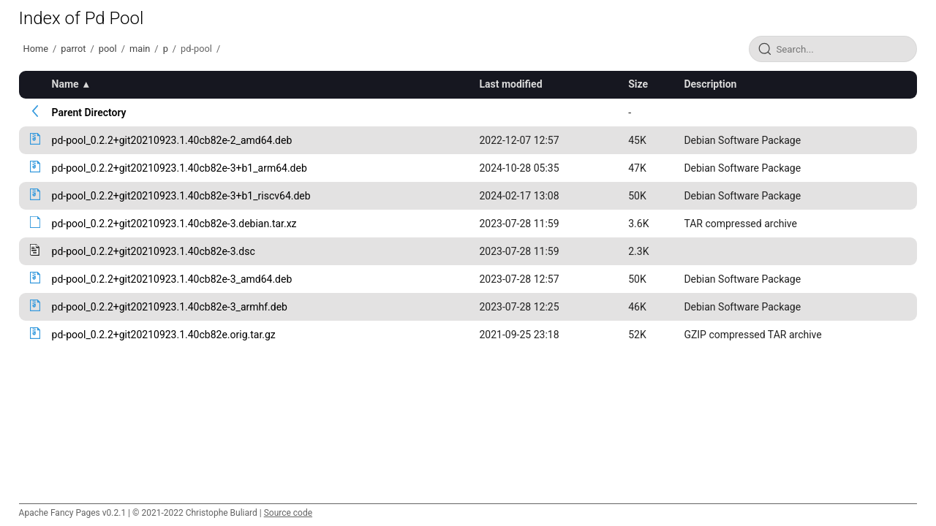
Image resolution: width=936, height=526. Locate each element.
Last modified (510, 84)
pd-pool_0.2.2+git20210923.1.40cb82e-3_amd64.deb (172, 279)
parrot (73, 48)
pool (108, 48)
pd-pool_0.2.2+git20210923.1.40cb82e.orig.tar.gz (164, 334)
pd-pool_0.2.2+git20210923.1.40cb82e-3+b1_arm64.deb (179, 168)
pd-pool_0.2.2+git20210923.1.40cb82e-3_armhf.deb (169, 307)
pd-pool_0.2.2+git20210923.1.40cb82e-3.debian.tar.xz (174, 223)
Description (710, 84)
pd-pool (196, 48)
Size (638, 84)
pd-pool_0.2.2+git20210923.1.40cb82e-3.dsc (153, 251)
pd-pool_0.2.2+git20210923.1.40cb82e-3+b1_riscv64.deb (181, 196)
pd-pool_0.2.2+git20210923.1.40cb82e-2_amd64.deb (172, 140)
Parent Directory (89, 112)
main (139, 48)
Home (35, 48)
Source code (288, 513)
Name (65, 84)
